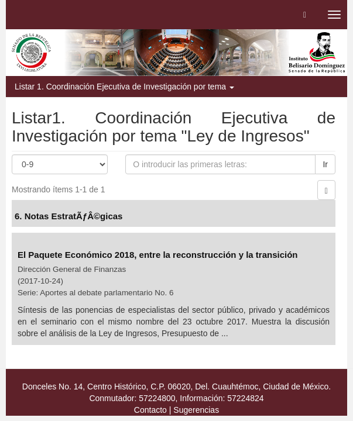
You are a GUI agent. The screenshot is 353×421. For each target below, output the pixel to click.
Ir (325, 164)
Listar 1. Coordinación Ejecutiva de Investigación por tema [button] (124, 86)
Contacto (150, 410)
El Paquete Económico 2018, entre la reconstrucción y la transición (158, 255)
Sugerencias (196, 410)
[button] (305, 15)
